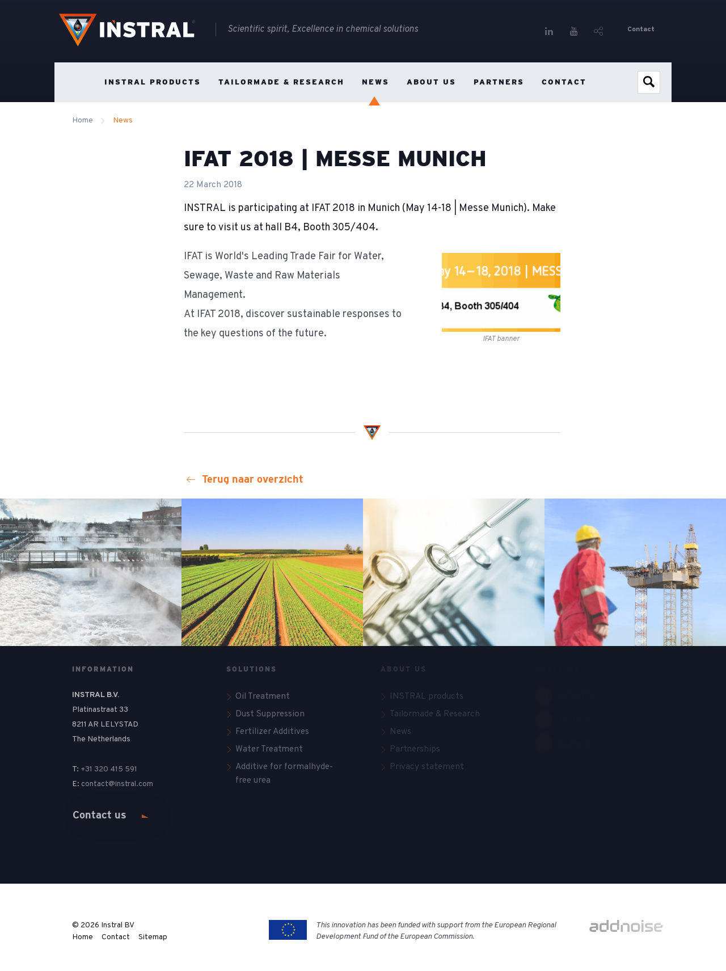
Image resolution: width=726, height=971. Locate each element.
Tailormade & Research (281, 82)
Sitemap (152, 937)
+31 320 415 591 (109, 769)
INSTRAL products (152, 82)
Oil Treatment (262, 696)
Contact (641, 29)
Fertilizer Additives (272, 731)
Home (78, 82)
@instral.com (131, 784)
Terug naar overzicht (245, 479)
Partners (499, 82)
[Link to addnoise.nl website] (626, 927)
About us (431, 82)
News (375, 82)
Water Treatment (269, 749)
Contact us (99, 815)
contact (94, 784)
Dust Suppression (270, 714)
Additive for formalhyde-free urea (284, 774)
